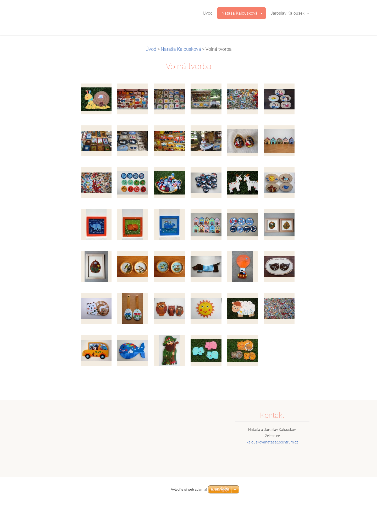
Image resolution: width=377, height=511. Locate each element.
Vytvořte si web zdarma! (189, 489)
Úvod (151, 49)
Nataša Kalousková (181, 49)
